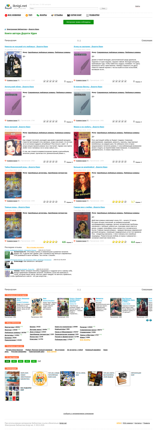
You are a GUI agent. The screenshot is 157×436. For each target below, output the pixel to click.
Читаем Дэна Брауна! (14, 350)
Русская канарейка (18, 351)
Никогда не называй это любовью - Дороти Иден (26, 47)
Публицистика (60, 339)
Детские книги (35, 329)
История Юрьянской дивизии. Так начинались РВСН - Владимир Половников (28, 259)
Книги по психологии (63, 327)
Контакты (138, 423)
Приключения (10, 340)
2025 (14, 361)
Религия (83, 327)
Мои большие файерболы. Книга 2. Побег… (128, 300)
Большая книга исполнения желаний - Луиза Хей (19, 269)
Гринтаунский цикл (36, 351)
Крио (44, 298)
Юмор (82, 337)
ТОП (30, 15)
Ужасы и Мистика (87, 335)
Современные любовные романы (110, 52)
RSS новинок (128, 423)
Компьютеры (60, 329)
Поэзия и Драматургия (64, 337)
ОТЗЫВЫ (58, 15)
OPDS (119, 423)
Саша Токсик (126, 304)
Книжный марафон (93, 350)
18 (23, 56)
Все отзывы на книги (35, 247)
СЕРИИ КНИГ (76, 15)
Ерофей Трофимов (23, 302)
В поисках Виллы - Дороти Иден (88, 87)
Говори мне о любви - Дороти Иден (89, 207)
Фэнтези (8, 330)
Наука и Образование (63, 332)
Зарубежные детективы (37, 173)
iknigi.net (63, 423)
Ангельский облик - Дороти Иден (19, 87)
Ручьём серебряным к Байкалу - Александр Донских (20, 250)
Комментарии (12, 80)
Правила (146, 423)
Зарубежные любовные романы (41, 52)
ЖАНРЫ (43, 15)
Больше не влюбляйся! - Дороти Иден (90, 167)
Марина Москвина (48, 300)
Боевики (8, 338)
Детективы (9, 335)
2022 (33, 361)
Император (99, 298)
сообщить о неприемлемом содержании (78, 413)
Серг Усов (99, 300)
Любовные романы (63, 52)
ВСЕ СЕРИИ (51, 351)
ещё (39, 361)
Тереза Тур (72, 304)
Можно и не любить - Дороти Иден (89, 127)
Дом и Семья (35, 332)
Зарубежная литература (57, 173)
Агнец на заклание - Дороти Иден (88, 47)
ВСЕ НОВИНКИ (14, 15)
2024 (20, 361)
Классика (33, 339)
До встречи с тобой (75, 350)
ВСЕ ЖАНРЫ (85, 340)
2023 (27, 361)
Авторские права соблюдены (78, 22)
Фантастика (9, 327)
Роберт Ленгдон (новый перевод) (39, 350)
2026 (7, 361)
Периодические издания (64, 334)
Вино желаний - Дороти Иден (17, 127)
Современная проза (88, 330)
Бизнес (32, 327)
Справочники (85, 332)
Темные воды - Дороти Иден (17, 207)
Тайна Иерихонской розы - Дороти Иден (22, 167)
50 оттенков (59, 350)
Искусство (34, 337)
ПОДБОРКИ (94, 15)
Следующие (147, 40)
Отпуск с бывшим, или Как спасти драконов (75, 300)
